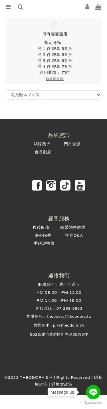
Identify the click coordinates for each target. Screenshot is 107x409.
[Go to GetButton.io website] (93, 403)
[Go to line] (93, 392)
